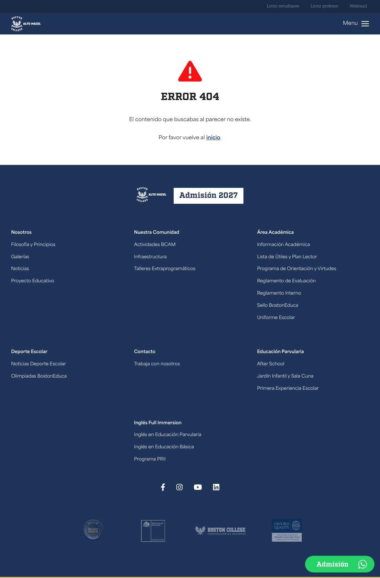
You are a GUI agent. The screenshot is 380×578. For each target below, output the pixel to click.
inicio (213, 138)
